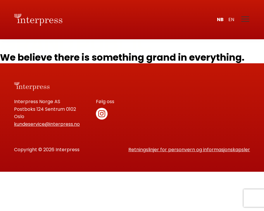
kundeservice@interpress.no (47, 124)
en (231, 19)
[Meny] (245, 20)
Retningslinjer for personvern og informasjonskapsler (189, 149)
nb (220, 19)
